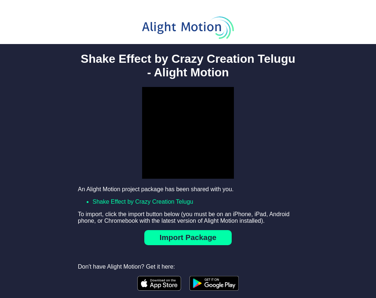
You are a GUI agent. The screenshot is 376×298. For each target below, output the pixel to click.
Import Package (188, 237)
